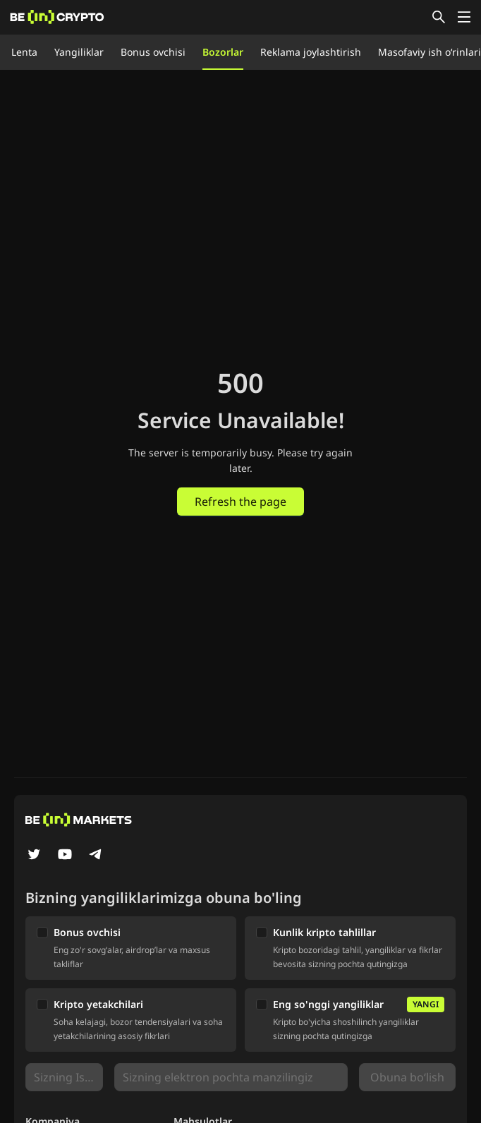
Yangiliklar (79, 52)
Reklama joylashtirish (310, 52)
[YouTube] (64, 856)
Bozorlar (222, 52)
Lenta (24, 52)
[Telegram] (95, 856)
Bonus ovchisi (153, 52)
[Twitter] (33, 856)
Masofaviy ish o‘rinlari (429, 52)
